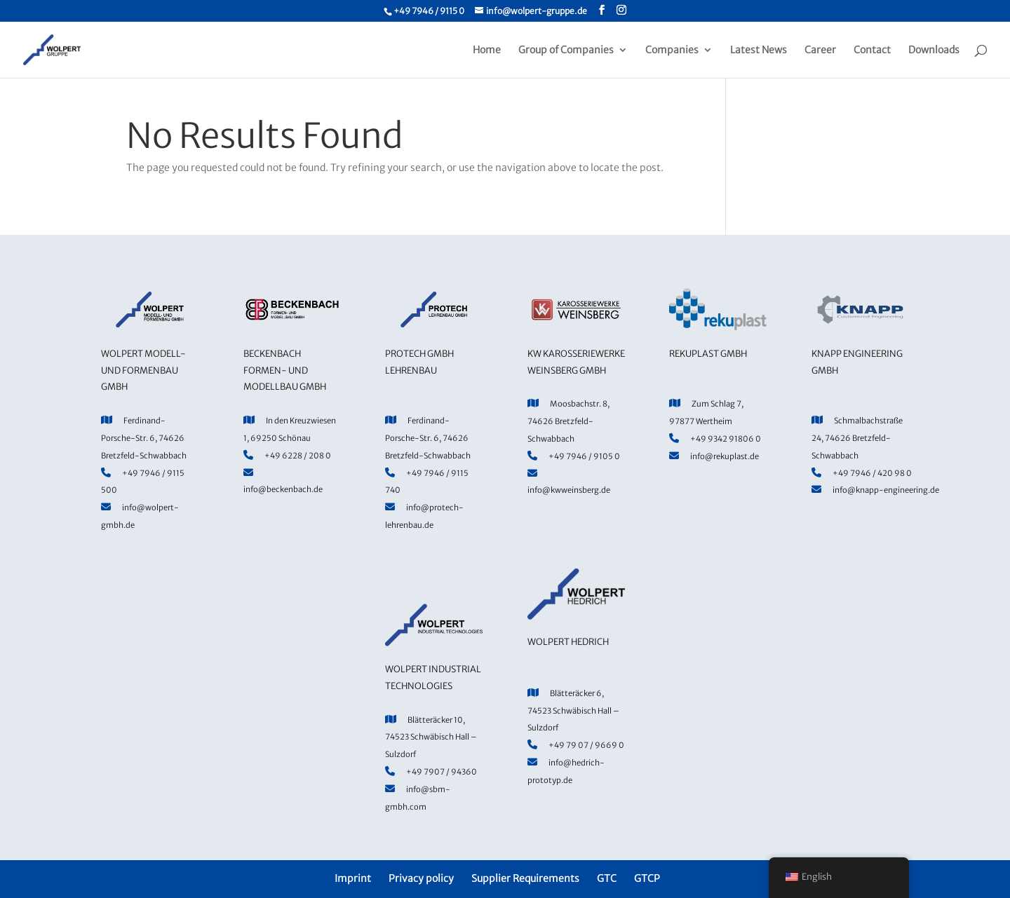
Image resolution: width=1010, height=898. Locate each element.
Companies (672, 50)
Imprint (353, 878)
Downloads (933, 50)
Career (820, 50)
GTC (607, 878)
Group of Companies (566, 50)
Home (487, 50)
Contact (872, 50)
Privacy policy (421, 878)
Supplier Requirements (525, 878)
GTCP (647, 878)
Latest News (758, 50)
